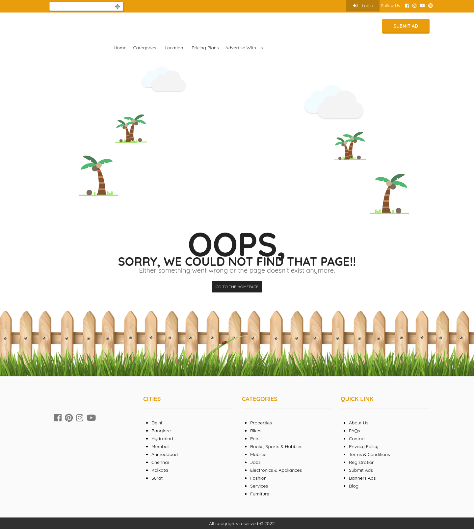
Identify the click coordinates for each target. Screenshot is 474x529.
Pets (254, 438)
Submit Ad (406, 26)
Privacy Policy (364, 446)
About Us (358, 423)
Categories (144, 48)
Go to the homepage (237, 286)
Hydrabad (162, 438)
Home (120, 48)
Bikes (255, 431)
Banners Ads (362, 478)
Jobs (255, 462)
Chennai (160, 462)
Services (259, 486)
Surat (157, 478)
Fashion (258, 478)
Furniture (259, 494)
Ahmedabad (164, 454)
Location (174, 48)
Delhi (156, 423)
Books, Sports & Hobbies (276, 446)
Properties (261, 423)
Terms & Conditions (369, 454)
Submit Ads (361, 470)
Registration (362, 462)
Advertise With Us (244, 48)
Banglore (161, 431)
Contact (357, 438)
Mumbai (160, 446)
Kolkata (159, 470)
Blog (353, 486)
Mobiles (258, 454)
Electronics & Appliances (276, 470)
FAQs (354, 431)
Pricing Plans (205, 48)
